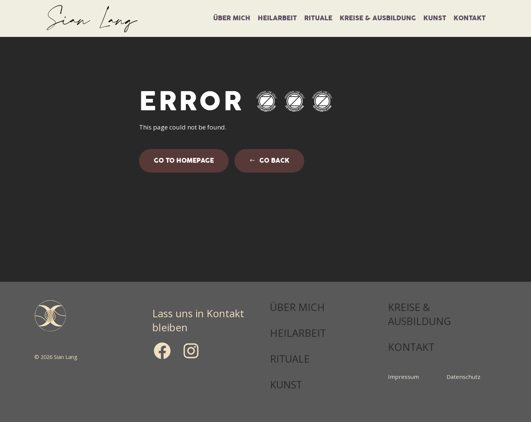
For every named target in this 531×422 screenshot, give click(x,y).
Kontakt (470, 18)
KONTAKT (411, 347)
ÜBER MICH (297, 307)
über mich (231, 18)
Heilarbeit (277, 18)
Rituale (318, 18)
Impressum (403, 376)
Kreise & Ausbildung (378, 18)
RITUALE (290, 359)
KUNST (434, 18)
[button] (269, 161)
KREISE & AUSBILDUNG (419, 314)
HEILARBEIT (298, 333)
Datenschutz (463, 376)
